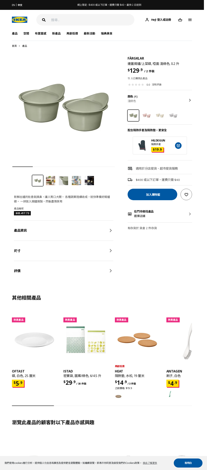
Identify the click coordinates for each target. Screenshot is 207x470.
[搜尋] (92, 19)
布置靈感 (40, 33)
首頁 (14, 46)
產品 (24, 46)
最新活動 (89, 33)
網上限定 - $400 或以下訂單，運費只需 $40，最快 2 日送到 (109, 5)
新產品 (56, 33)
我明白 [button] (188, 463)
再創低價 (72, 33)
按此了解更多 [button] (150, 463)
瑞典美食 (106, 33)
